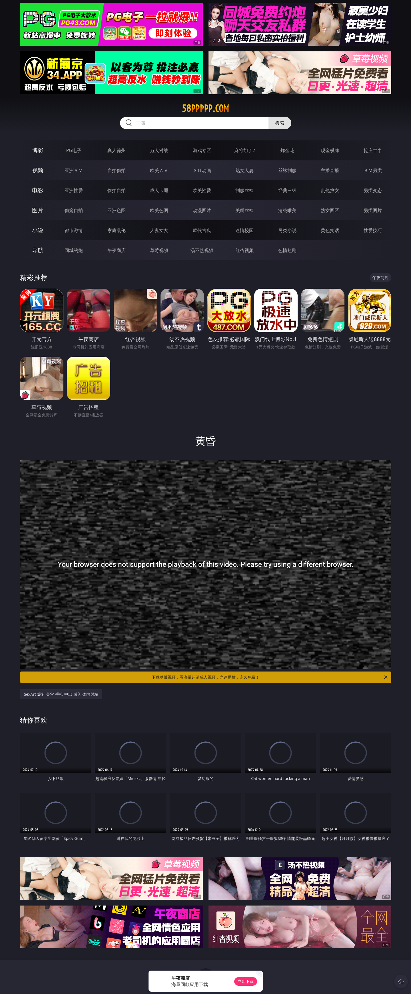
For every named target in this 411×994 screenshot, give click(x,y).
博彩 (37, 150)
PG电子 (73, 150)
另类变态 (373, 190)
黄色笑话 (330, 230)
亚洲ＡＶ (74, 170)
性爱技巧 (373, 230)
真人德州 (116, 150)
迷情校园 (244, 230)
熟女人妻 (244, 170)
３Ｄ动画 (202, 170)
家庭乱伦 (116, 230)
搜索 (279, 123)
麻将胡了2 (244, 150)
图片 (37, 210)
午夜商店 (116, 250)
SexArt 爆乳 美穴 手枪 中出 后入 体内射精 (61, 694)
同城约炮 (74, 250)
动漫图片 (202, 210)
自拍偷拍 (116, 170)
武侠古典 (202, 230)
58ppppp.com (205, 108)
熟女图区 (330, 210)
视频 (37, 170)
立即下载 (246, 981)
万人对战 (159, 150)
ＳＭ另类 (373, 170)
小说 (37, 230)
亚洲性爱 (74, 190)
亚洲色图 (116, 210)
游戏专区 (202, 150)
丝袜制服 (287, 170)
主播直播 (330, 170)
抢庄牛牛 (373, 150)
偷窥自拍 (74, 210)
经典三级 (287, 190)
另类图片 (373, 210)
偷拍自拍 (116, 190)
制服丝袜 (244, 190)
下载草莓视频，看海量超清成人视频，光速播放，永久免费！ (270, 677)
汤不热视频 (202, 250)
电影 (37, 190)
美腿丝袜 (244, 210)
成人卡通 (159, 190)
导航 (37, 250)
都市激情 (74, 230)
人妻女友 (159, 230)
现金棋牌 (330, 150)
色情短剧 (287, 250)
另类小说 (287, 230)
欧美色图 (159, 210)
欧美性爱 (202, 190)
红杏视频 (244, 250)
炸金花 (287, 150)
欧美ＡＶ (159, 170)
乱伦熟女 (330, 190)
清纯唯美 (287, 210)
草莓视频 (159, 250)
